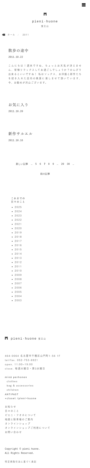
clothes (12, 381)
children (13, 389)
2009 (18, 275)
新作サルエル (20, 133)
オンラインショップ (17, 423)
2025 (18, 207)
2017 (18, 241)
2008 (18, 279)
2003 (18, 300)
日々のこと (12, 411)
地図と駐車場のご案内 (19, 419)
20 (62, 164)
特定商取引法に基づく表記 (21, 462)
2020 (18, 228)
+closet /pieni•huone (21, 398)
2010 (18, 270)
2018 (18, 236)
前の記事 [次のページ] (45, 174)
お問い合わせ (13, 432)
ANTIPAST (12, 394)
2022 (18, 219)
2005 (18, 292)
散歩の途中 (18, 50)
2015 (18, 249)
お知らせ (10, 406)
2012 (18, 262)
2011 (18, 266)
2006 (18, 287)
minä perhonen (16, 377)
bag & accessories (20, 385)
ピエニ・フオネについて (20, 415)
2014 (18, 253)
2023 (18, 215)
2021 (18, 224)
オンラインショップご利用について (27, 428)
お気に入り (18, 105)
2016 (18, 245)
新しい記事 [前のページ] (22, 164)
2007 (18, 283)
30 (68, 164)
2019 (18, 232)
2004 (18, 296)
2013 (18, 258)
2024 (18, 211)
